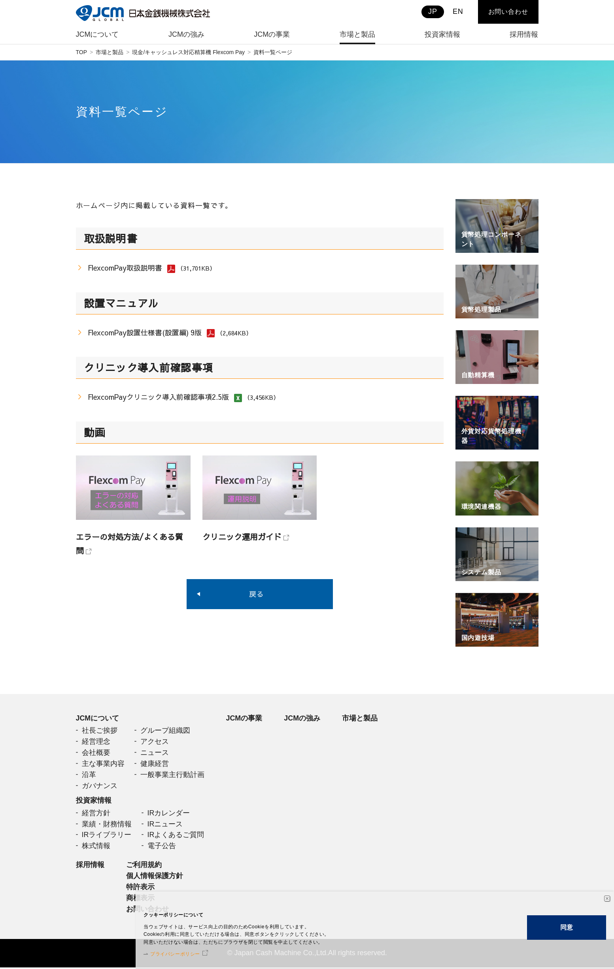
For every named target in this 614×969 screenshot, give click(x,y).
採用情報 (90, 866)
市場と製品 (109, 52)
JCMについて (97, 718)
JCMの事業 (244, 718)
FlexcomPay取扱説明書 (125, 268)
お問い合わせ (508, 11)
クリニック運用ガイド (241, 536)
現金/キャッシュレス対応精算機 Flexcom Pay (188, 52)
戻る (256, 594)
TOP (81, 52)
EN (458, 11)
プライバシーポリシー (190, 951)
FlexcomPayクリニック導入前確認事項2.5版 (159, 397)
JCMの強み (302, 718)
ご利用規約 (144, 866)
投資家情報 (93, 801)
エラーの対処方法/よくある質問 (129, 543)
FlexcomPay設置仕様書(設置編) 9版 (145, 332)
